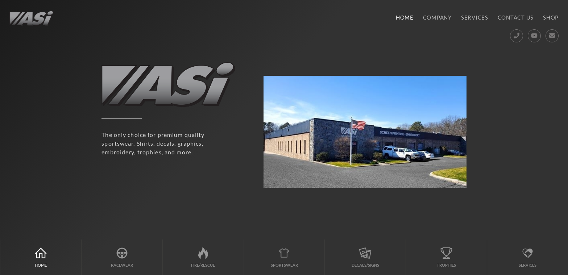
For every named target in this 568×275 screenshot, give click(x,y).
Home (405, 17)
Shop (551, 17)
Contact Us (516, 17)
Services (474, 17)
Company (437, 17)
